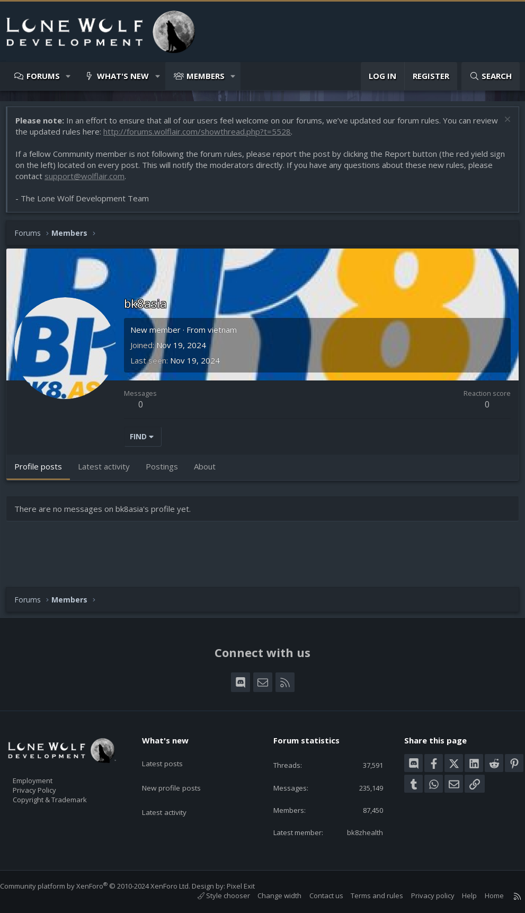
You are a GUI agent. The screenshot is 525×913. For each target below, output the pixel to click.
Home (483, 896)
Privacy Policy (48, 774)
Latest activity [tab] (109, 471)
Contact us (316, 896)
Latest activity (173, 784)
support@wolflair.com (116, 181)
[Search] (490, 76)
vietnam (227, 335)
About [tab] (210, 471)
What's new (123, 75)
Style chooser (213, 896)
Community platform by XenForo (106, 886)
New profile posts (180, 763)
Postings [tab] (167, 471)
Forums (43, 75)
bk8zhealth (358, 832)
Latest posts (170, 743)
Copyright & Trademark (66, 785)
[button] (68, 76)
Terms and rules (366, 896)
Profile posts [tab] (43, 471)
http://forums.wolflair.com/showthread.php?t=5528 (229, 136)
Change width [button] (269, 896)
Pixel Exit (251, 886)
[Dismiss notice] (500, 125)
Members (205, 75)
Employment (46, 763)
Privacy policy (422, 896)
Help (458, 896)
